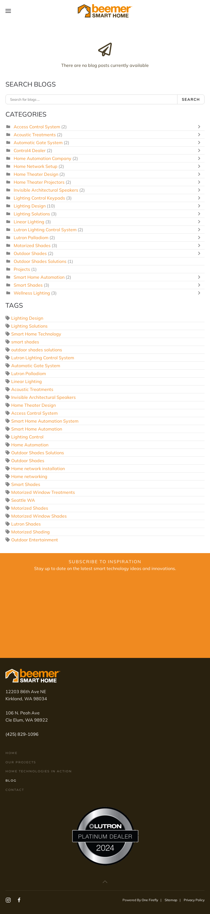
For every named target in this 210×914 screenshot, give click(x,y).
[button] (8, 11)
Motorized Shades (32, 245)
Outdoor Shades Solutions (40, 261)
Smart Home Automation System (44, 421)
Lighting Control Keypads (39, 198)
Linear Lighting (29, 221)
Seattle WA (23, 500)
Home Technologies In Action (38, 771)
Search (191, 99)
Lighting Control (27, 437)
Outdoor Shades (30, 253)
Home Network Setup (35, 166)
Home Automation (29, 444)
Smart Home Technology (36, 334)
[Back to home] (105, 11)
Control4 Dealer (30, 150)
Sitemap (171, 900)
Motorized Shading (30, 532)
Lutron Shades (26, 524)
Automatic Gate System (38, 142)
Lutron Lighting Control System (45, 229)
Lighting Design (30, 206)
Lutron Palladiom (31, 237)
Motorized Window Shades (39, 516)
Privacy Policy (194, 900)
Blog (10, 780)
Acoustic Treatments (35, 134)
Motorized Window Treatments (43, 492)
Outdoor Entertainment (34, 539)
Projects (22, 269)
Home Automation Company (42, 158)
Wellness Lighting (32, 293)
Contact (14, 790)
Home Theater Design (36, 174)
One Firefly (150, 900)
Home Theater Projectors (39, 182)
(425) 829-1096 (22, 734)
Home (11, 753)
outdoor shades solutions (36, 349)
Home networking (29, 476)
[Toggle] (200, 126)
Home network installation (38, 468)
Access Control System (37, 126)
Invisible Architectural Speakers (46, 190)
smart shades (25, 342)
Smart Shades (28, 285)
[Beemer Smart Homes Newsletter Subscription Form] (104, 614)
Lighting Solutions (32, 213)
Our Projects (20, 762)
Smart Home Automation (39, 277)
